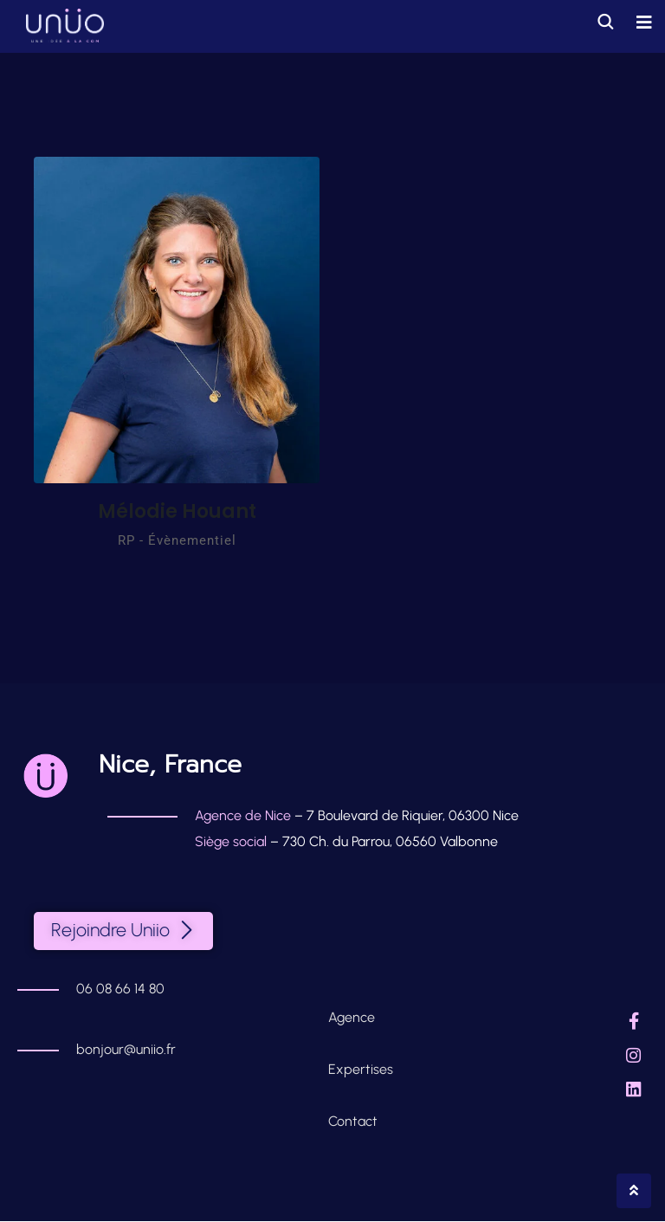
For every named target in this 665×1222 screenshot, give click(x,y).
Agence (353, 1018)
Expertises (360, 1070)
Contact (353, 1122)
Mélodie (177, 511)
